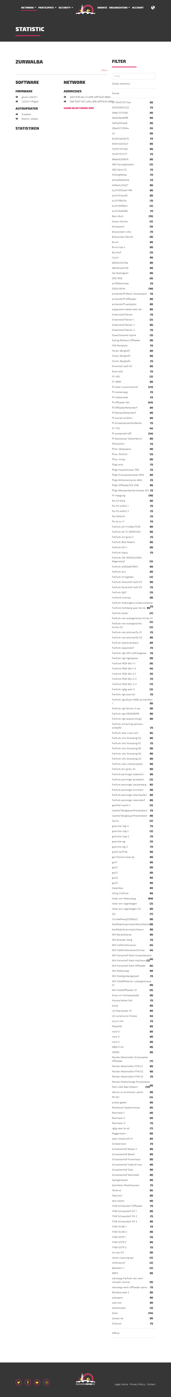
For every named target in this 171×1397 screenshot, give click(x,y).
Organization (118, 7)
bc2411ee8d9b (120, 211)
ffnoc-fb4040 (119, 454)
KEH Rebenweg (120, 970)
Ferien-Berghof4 (121, 361)
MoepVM (117, 1026)
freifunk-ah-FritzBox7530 (126, 526)
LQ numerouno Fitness (124, 1016)
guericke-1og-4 (120, 826)
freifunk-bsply (120, 552)
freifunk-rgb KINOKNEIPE (125, 713)
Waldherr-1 (118, 1268)
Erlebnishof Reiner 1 (123, 319)
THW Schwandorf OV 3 (124, 1221)
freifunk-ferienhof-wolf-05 (127, 587)
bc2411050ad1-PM (122, 190)
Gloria (115, 820)
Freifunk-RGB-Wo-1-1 (123, 663)
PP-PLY (115, 1097)
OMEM (115, 1052)
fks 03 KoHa (118, 500)
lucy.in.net (117, 1021)
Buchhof (116, 252)
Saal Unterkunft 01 (122, 1138)
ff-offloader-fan (121, 402)
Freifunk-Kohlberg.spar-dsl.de (128, 608)
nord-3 (115, 1036)
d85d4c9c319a (120, 262)
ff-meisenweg (120, 392)
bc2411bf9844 (120, 205)
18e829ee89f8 (120, 117)
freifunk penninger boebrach (128, 774)
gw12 (115, 867)
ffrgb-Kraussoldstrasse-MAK (128, 475)
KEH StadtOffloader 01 (124, 990)
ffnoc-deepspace (121, 449)
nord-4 (116, 1042)
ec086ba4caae (120, 283)
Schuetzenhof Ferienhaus (126, 1159)
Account (138, 7)
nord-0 (116, 1031)
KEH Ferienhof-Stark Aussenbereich (132, 955)
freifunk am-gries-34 (123, 769)
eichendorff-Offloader (124, 299)
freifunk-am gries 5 (122, 537)
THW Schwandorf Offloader (127, 1206)
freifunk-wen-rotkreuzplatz (127, 764)
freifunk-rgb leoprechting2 (127, 718)
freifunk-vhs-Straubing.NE (126, 748)
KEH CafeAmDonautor (124, 945)
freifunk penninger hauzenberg (129, 784)
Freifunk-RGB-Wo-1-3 (124, 668)
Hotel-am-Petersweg (124, 898)
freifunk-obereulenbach (125, 642)
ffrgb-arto (117, 464)
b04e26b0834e (120, 180)
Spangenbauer (120, 1180)
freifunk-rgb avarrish (123, 694)
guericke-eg (118, 841)
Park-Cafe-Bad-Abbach (125, 1087)
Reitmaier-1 (118, 1112)
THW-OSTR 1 (119, 1237)
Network (27, 7)
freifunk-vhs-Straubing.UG (126, 758)
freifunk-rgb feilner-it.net (126, 708)
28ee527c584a (120, 128)
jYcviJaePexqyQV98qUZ (125, 919)
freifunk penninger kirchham (127, 789)
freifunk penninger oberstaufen (129, 795)
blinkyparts (118, 226)
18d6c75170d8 (120, 112)
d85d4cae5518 (120, 268)
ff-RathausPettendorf (124, 412)
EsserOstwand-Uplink (124, 335)
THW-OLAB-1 (119, 1226)
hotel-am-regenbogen (124, 903)
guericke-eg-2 (120, 846)
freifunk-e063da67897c (125, 566)
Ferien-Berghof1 (121, 350)
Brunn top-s (118, 247)
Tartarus (116, 1190)
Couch (115, 257)
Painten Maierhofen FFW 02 (127, 1071)
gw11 (114, 862)
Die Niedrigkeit (120, 273)
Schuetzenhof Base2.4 (124, 1149)
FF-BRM (116, 381)
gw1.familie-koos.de (123, 857)
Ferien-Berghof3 (121, 355)
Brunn (115, 242)
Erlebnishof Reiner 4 (123, 330)
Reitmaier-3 (118, 1123)
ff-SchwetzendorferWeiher (127, 423)
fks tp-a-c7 (118, 521)
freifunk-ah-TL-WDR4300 (126, 531)
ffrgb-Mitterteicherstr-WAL (127, 480)
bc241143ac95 (120, 195)
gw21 (115, 872)
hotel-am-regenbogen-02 (126, 908)
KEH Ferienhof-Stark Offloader (129, 965)
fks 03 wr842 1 (120, 505)
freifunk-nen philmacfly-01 (127, 632)
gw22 (115, 877)
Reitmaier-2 (118, 1118)
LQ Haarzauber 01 (122, 1010)
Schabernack (119, 1143)
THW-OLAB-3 (119, 1231)
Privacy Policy (137, 1384)
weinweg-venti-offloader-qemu (129, 1287)
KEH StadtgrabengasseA (125, 976)
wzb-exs (116, 1302)
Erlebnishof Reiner (122, 314)
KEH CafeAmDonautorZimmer (128, 950)
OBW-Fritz (118, 1047)
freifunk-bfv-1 (119, 547)
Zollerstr (117, 1323)
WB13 (115, 1273)
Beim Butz (117, 216)
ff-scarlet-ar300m (122, 418)
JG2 (114, 914)
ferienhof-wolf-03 (122, 366)
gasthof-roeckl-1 (121, 805)
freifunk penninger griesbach (128, 779)
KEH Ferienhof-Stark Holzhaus (129, 960)
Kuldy (115, 1005)
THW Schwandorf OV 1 (124, 1211)
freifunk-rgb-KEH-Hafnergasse (129, 653)
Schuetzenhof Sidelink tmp (127, 1164)
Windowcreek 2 (120, 1292)
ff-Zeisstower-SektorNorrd (127, 438)
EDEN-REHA (118, 288)
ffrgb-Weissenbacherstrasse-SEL (130, 490)
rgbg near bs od (120, 1128)
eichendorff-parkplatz (124, 304)
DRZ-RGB (117, 278)
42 (113, 133)
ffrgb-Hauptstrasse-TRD (125, 469)
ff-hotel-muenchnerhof (125, 387)
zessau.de (117, 1318)
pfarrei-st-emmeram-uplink (127, 1092)
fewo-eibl (117, 371)
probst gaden (119, 1102)
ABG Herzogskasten (123, 164)
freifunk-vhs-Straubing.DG (126, 738)
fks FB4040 (118, 516)
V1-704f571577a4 (121, 102)
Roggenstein (119, 1133)
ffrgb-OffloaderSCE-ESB (125, 485)
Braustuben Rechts (122, 236)
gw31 (115, 883)
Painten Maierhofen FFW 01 (127, 1066)
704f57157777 (119, 154)
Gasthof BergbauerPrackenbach (129, 810)
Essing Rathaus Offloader (126, 340)
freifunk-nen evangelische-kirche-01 (132, 618)
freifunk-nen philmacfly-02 (127, 637)
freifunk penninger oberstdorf (128, 800)
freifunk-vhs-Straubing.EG (126, 743)
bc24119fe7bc (119, 200)
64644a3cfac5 (120, 143)
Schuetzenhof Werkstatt (125, 1175)
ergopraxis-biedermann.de (127, 309)
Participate (46, 7)
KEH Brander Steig (122, 939)
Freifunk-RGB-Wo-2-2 (124, 678)
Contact (151, 1384)
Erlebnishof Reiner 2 (123, 325)
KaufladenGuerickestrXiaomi (128, 929)
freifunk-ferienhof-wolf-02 (127, 582)
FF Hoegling (118, 495)
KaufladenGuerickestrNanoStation (131, 924)
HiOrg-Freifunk (120, 893)
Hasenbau (117, 888)
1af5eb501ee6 (119, 123)
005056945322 (120, 107)
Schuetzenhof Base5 (123, 1154)
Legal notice (121, 1384)
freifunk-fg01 (119, 592)
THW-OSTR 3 (119, 1247)
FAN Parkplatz (120, 345)
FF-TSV (116, 428)
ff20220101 (118, 444)
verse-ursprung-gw (123, 1257)
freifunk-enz (119, 571)
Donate (102, 7)
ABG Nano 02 (119, 169)
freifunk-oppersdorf (123, 647)
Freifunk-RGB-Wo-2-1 (124, 673)
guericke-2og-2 (120, 836)
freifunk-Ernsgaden (123, 577)
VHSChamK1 (118, 1262)
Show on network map (79, 108)
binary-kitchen (120, 221)
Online (115, 93)
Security (64, 7)
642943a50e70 (120, 138)
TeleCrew (117, 1195)
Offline (115, 1333)
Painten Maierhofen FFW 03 (127, 1076)
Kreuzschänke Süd (122, 1000)
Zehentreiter (119, 1308)
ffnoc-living (118, 459)
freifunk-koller (120, 613)
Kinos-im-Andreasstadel (125, 995)
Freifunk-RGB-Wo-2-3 (124, 684)
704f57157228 (120, 149)
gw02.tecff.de (119, 851)
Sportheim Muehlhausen (125, 1185)
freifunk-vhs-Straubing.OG (126, 753)
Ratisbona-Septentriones (126, 1107)
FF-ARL (116, 376)
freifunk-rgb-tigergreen (125, 658)
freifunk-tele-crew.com (125, 733)
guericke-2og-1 (120, 831)
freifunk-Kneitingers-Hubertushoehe (132, 602)
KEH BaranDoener (122, 934)
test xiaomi (118, 1200)
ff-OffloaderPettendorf (124, 407)
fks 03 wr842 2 (120, 511)
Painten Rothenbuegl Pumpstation (131, 1081)
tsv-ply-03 (118, 1252)
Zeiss (115, 1313)
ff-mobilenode (120, 397)
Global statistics (121, 83)
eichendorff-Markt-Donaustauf (129, 293)
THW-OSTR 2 (119, 1242)
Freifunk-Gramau (121, 597)
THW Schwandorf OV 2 (124, 1216)
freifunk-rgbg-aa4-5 (123, 689)
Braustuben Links (121, 231)
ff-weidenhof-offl (121, 433)
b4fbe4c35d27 (120, 185)
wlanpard (117, 1297)
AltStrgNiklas (119, 174)
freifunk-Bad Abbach (123, 542)
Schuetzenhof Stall (122, 1169)
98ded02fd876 (120, 159)
